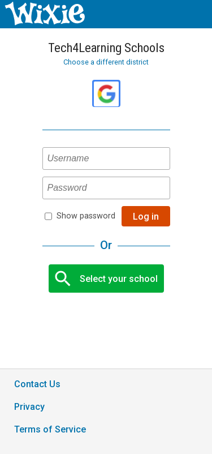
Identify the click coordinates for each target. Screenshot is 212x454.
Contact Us (37, 384)
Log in (146, 216)
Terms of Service (50, 429)
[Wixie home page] (45, 22)
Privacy (29, 406)
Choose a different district (106, 62)
